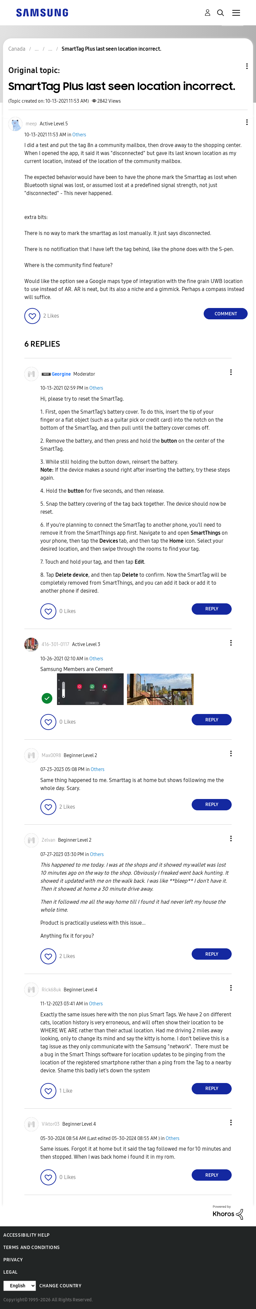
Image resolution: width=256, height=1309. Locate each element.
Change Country (60, 1286)
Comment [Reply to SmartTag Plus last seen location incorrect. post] (226, 314)
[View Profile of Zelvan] (48, 840)
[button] (236, 122)
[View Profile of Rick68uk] (51, 990)
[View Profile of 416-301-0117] (55, 644)
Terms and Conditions (31, 1247)
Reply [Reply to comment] (211, 609)
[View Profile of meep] (31, 124)
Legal (10, 1272)
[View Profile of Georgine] (61, 374)
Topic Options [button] (236, 66)
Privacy (13, 1260)
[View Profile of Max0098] (51, 755)
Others (79, 135)
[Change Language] (19, 1286)
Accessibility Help (26, 1235)
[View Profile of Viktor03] (51, 1124)
